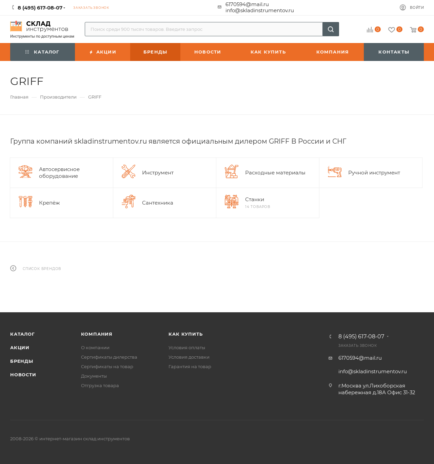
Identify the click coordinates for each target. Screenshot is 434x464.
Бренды (21, 361)
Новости (23, 374)
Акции (19, 347)
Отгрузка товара (100, 385)
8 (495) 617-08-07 (361, 336)
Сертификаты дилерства (109, 357)
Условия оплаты (187, 347)
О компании (95, 347)
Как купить (185, 334)
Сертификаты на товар (107, 366)
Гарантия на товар (190, 366)
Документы (94, 376)
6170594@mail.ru (247, 4)
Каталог (22, 334)
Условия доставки (189, 357)
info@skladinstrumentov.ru (259, 10)
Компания (97, 334)
